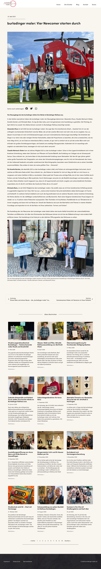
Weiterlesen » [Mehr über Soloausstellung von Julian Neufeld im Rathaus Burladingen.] (40, 531)
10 (62, 541)
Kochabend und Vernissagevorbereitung (76, 453)
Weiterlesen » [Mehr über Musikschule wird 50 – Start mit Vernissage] (11, 531)
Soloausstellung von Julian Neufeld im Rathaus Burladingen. (50, 508)
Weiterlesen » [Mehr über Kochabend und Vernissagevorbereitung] (70, 472)
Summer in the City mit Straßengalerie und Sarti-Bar (78, 508)
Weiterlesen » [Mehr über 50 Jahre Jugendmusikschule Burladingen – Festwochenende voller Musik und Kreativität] (11, 369)
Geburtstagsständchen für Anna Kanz (49, 398)
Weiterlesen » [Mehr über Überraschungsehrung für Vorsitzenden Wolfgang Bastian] (70, 365)
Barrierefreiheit (27, 561)
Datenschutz (16, 561)
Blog (77, 4)
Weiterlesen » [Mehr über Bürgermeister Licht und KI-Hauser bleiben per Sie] (40, 474)
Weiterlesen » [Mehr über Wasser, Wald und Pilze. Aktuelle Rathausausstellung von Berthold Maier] (40, 367)
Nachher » (68, 541)
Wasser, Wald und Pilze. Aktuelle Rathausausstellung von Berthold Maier (49, 345)
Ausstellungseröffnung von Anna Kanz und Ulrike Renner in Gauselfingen (20, 454)
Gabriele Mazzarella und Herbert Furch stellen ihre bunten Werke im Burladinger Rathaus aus (21, 399)
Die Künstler (68, 4)
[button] (26, 108)
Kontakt (85, 4)
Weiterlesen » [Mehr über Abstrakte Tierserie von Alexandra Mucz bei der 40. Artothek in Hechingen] (70, 420)
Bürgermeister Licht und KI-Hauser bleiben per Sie (50, 453)
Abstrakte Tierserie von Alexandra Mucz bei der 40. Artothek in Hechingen (79, 399)
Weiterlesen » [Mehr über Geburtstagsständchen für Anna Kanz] (40, 424)
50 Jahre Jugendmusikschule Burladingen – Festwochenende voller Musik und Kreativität (20, 345)
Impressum (7, 561)
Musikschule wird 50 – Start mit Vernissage (20, 508)
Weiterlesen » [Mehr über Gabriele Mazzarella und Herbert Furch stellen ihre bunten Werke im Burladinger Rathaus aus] (11, 424)
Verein (94, 4)
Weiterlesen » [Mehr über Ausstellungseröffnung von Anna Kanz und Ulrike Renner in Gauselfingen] (11, 478)
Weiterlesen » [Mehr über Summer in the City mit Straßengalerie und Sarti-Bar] (70, 531)
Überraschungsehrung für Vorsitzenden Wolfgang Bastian (78, 344)
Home (58, 4)
